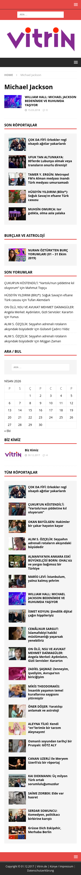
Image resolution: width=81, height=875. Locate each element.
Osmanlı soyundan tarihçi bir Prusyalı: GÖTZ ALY (50, 743)
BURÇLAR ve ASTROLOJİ (24, 235)
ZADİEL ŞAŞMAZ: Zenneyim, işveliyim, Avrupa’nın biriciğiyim (48, 673)
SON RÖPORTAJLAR (20, 125)
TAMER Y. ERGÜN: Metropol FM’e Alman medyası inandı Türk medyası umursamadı (48, 178)
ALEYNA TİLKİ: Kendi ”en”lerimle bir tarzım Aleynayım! (44, 728)
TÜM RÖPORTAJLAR (20, 472)
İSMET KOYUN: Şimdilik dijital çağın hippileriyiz (50, 613)
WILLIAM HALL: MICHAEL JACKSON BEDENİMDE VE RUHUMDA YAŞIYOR (50, 101)
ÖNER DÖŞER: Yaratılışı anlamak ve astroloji (45, 708)
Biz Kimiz (12, 439)
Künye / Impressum (61, 866)
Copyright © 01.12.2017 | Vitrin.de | (28, 866)
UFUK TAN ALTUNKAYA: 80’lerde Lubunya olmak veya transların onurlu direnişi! (50, 161)
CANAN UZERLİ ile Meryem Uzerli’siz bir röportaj (48, 760)
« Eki (7, 431)
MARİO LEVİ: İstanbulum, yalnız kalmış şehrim (46, 579)
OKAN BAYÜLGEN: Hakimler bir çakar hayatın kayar (49, 524)
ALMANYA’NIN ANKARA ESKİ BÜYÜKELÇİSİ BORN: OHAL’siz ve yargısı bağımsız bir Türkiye (50, 562)
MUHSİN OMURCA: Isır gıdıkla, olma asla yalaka (46, 211)
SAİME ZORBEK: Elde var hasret (46, 795)
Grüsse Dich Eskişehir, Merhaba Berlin (44, 830)
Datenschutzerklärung (40, 870)
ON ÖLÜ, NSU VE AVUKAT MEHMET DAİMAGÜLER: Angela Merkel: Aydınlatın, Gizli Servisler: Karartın (48, 655)
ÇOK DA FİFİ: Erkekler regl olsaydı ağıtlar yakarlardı (47, 142)
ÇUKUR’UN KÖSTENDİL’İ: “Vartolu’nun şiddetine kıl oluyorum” (47, 508)
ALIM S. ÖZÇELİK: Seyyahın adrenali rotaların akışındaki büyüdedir (49, 543)
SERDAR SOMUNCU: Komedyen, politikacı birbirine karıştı (44, 815)
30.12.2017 (34, 455)
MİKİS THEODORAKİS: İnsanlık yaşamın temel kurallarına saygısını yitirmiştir (45, 692)
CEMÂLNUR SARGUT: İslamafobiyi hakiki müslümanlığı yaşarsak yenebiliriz (45, 635)
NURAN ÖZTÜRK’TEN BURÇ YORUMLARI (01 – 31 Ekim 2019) (48, 254)
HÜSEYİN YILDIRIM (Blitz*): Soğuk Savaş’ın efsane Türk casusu (48, 196)
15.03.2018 (34, 110)
